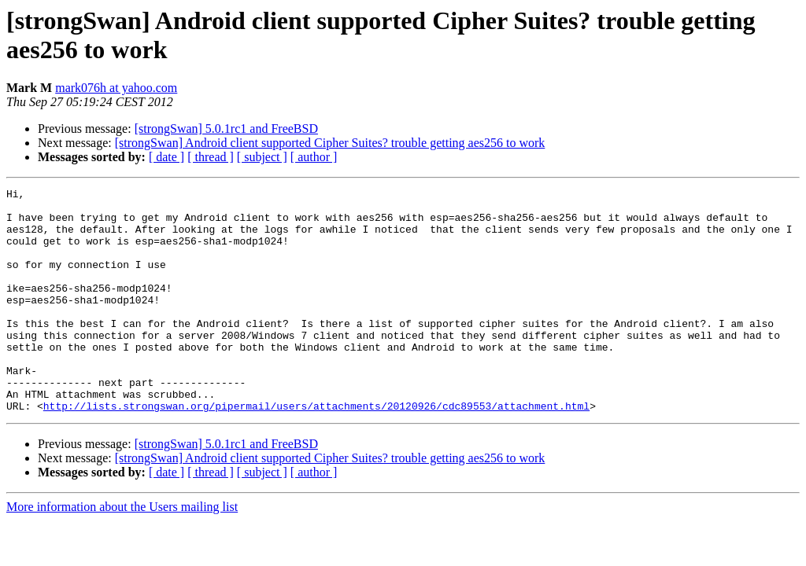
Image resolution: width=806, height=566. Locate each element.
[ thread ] (210, 157)
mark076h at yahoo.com (116, 87)
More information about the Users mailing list (122, 551)
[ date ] (166, 157)
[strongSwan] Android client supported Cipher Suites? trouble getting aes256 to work (330, 142)
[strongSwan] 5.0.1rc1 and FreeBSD (226, 128)
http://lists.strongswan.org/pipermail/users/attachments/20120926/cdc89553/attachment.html (316, 450)
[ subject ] (262, 157)
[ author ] (314, 157)
